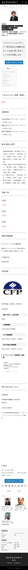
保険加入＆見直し (18, 25)
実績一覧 (4, 78)
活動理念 (4, 73)
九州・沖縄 (3, 544)
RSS (15, 560)
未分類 (2, 536)
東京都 (3, 24)
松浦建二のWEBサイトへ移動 (14, 481)
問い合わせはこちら (7, 84)
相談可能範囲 (5, 80)
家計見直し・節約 (5, 27)
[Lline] (12, 486)
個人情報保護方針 (17, 562)
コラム (2, 533)
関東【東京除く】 (5, 550)
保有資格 (4, 82)
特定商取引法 (10, 562)
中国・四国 (16, 542)
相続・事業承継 (14, 27)
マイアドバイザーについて (19, 533)
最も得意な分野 (6, 76)
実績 (15, 535)
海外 (2, 548)
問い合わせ (3, 535)
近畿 (15, 548)
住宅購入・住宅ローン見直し (8, 25)
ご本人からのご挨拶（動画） (9, 71)
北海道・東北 (16, 544)
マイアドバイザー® (14, 557)
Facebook (12, 560)
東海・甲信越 (16, 546)
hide (10, 68)
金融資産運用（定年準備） (7, 29)
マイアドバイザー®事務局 (6, 542)
